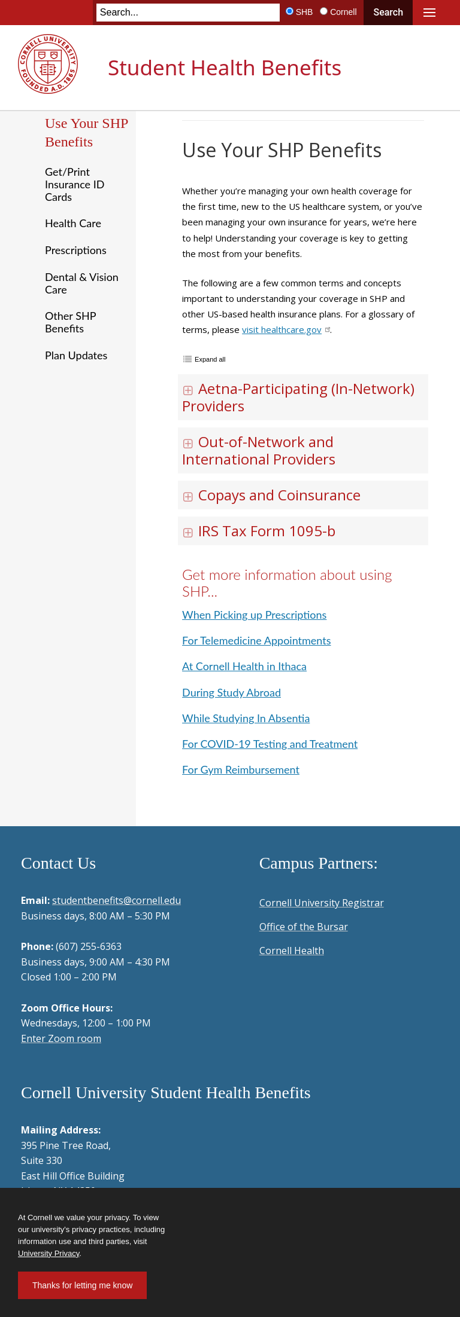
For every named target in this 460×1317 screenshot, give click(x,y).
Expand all (210, 359)
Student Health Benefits (224, 67)
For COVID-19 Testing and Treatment (270, 743)
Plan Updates (76, 355)
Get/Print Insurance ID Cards (74, 184)
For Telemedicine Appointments (256, 640)
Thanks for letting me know (82, 1285)
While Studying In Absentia (246, 718)
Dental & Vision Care (82, 283)
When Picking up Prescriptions (254, 614)
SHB (304, 12)
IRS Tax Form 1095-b (258, 530)
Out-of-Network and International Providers (258, 450)
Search (388, 12)
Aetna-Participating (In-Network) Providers (298, 396)
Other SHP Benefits (70, 322)
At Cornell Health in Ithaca (244, 666)
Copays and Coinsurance (271, 495)
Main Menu (429, 12)
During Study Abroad (231, 692)
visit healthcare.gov (286, 329)
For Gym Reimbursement (240, 769)
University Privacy (48, 1253)
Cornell (343, 12)
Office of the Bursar (303, 926)
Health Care (73, 223)
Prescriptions (76, 249)
